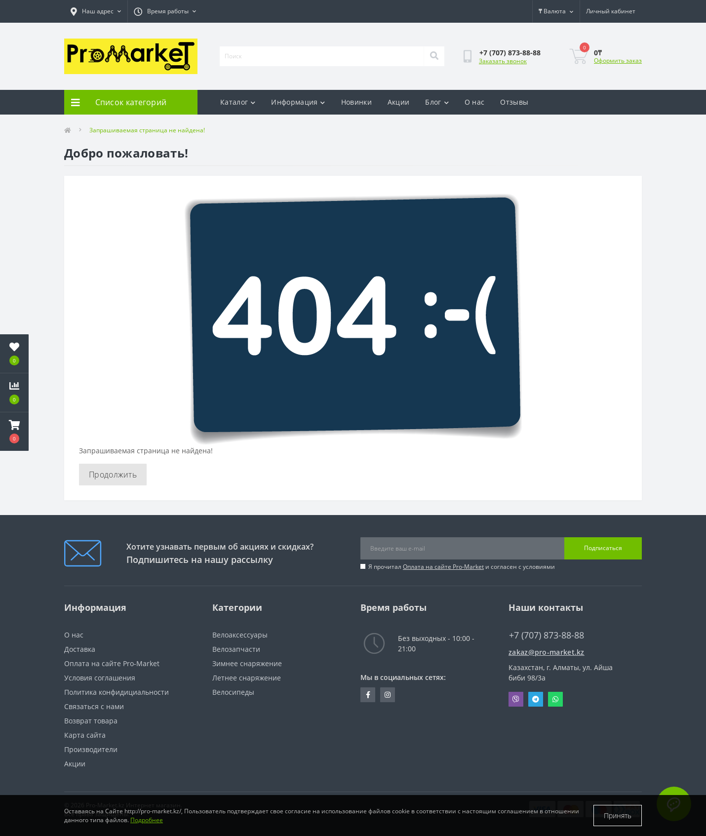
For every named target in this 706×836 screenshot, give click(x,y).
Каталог (237, 102)
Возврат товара (91, 720)
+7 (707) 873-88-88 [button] (546, 635)
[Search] (434, 56)
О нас (475, 102)
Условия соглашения (99, 677)
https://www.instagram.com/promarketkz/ (388, 694)
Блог (437, 102)
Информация (298, 102)
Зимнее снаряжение (247, 663)
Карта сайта (85, 735)
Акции (399, 102)
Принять (617, 815)
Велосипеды (233, 692)
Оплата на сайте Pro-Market (443, 566)
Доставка (79, 649)
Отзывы (514, 102)
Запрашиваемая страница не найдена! (147, 130)
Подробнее (146, 820)
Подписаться (603, 548)
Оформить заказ (618, 60)
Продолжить (113, 474)
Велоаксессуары (240, 634)
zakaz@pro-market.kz (547, 652)
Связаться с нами (94, 706)
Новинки (356, 102)
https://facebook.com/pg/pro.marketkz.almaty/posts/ (368, 694)
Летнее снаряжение (246, 677)
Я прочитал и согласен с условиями (461, 566)
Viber (515, 699)
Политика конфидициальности (116, 692)
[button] (14, 431)
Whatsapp (555, 699)
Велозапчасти (236, 649)
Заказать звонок (503, 61)
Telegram (535, 699)
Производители (91, 749)
